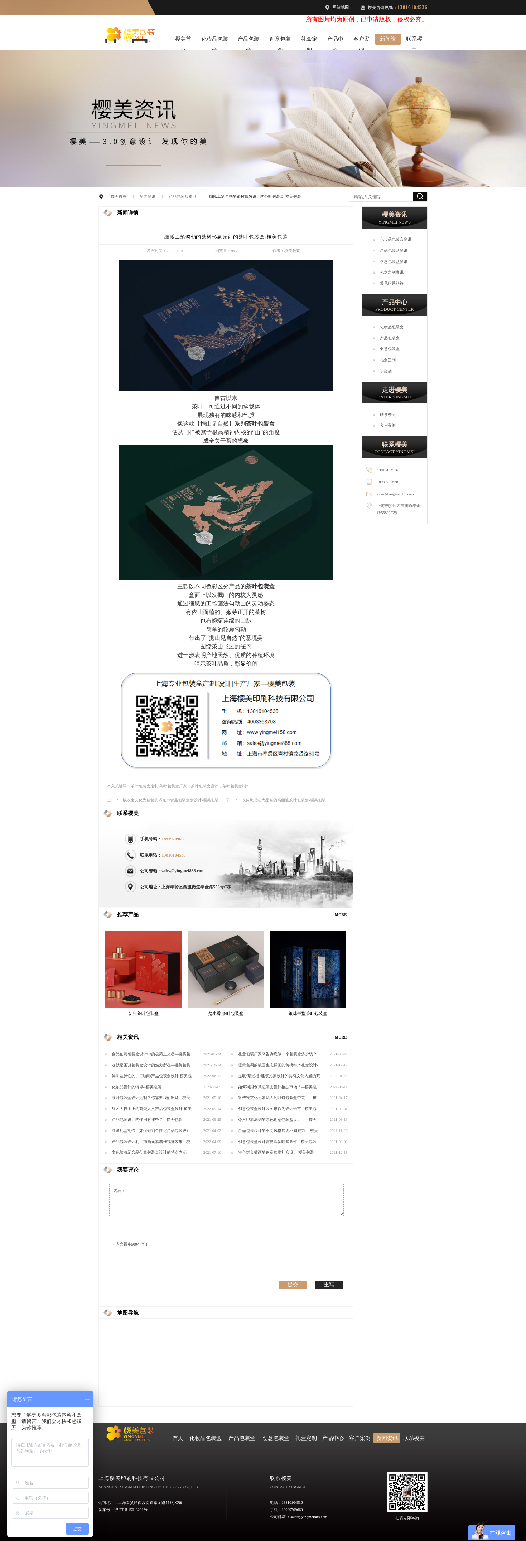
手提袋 (386, 371)
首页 (178, 1438)
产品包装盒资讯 (182, 196)
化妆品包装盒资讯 (395, 239)
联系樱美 (414, 40)
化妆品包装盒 (214, 40)
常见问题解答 (392, 283)
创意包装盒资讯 (393, 261)
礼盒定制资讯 (392, 272)
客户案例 (361, 40)
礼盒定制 (309, 40)
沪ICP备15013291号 (130, 1509)
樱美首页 (183, 40)
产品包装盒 (248, 40)
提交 (293, 1284)
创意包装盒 (280, 40)
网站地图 (340, 7)
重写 (329, 1284)
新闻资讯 (388, 40)
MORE (341, 914)
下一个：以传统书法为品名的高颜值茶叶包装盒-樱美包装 (276, 800)
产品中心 (335, 40)
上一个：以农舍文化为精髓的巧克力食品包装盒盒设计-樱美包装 (163, 800)
